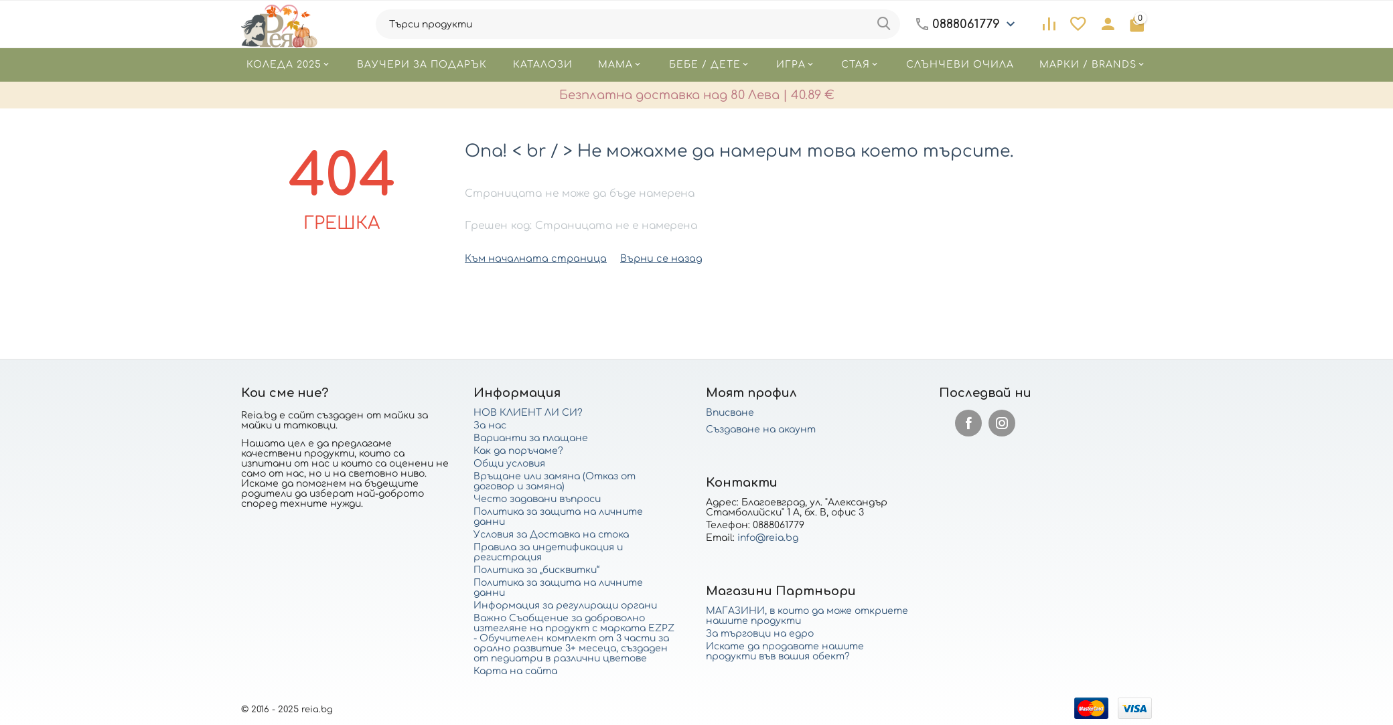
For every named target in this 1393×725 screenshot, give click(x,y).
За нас (489, 425)
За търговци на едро (760, 633)
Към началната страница (532, 258)
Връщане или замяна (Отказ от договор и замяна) (554, 481)
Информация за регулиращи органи (565, 605)
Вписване (730, 412)
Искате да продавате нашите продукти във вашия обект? (785, 651)
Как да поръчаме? (518, 450)
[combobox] (638, 24)
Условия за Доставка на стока (551, 534)
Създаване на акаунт (761, 429)
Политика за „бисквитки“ (536, 569)
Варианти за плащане (530, 437)
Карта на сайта (515, 670)
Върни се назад (652, 258)
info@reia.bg (767, 537)
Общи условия (509, 463)
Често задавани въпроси (537, 498)
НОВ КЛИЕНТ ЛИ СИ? (528, 412)
